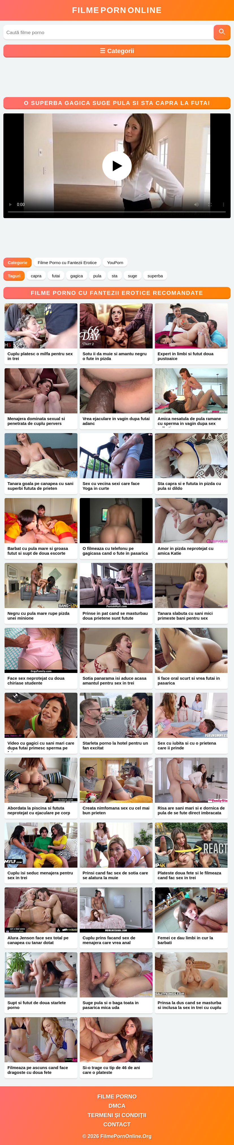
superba (155, 275)
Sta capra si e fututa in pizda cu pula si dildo (189, 486)
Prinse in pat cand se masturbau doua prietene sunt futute (115, 615)
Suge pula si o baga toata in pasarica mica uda (110, 1005)
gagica (76, 275)
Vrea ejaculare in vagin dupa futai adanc (116, 421)
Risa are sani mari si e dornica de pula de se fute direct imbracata (191, 810)
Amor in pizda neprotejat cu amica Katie (186, 551)
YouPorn (115, 262)
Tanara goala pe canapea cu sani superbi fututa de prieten (40, 486)
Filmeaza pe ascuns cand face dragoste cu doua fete (37, 1070)
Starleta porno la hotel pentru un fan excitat (115, 745)
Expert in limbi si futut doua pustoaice (186, 356)
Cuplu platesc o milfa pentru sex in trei (40, 356)
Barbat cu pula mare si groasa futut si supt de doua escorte (37, 551)
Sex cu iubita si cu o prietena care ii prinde (187, 745)
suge (132, 275)
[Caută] (222, 32)
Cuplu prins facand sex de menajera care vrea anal (109, 940)
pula (97, 275)
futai (56, 275)
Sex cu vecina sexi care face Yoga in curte (111, 486)
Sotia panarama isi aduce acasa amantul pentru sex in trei (114, 680)
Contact (117, 1124)
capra (36, 275)
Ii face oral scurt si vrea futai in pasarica (189, 680)
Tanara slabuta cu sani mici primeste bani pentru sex (185, 615)
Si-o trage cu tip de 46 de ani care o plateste (111, 1070)
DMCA (117, 1106)
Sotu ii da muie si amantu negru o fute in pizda (115, 356)
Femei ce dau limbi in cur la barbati (185, 940)
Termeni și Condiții (117, 1115)
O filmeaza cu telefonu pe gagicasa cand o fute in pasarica (115, 551)
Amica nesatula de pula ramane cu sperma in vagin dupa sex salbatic (189, 423)
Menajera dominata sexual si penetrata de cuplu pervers (36, 421)
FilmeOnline (117, 10)
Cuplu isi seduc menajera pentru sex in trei (40, 875)
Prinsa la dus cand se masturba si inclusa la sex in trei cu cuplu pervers (189, 1007)
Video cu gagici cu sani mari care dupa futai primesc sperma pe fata (40, 748)
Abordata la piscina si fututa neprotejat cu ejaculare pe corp (38, 810)
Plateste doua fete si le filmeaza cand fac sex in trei (189, 875)
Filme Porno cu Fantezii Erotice (67, 262)
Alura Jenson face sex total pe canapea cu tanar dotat (37, 940)
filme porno (117, 1096)
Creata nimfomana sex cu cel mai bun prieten (116, 810)
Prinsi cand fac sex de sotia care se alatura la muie (115, 875)
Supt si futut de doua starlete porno (36, 1005)
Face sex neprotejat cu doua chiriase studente (35, 680)
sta (115, 275)
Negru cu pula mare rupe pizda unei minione (38, 615)
